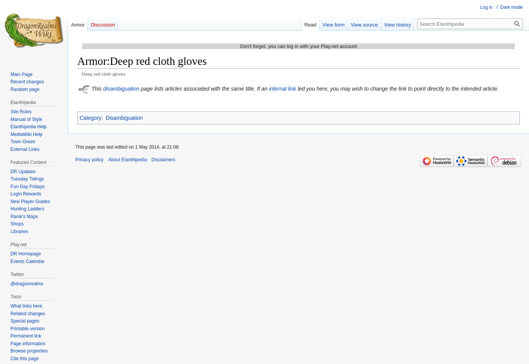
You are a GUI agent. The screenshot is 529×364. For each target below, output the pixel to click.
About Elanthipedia (127, 159)
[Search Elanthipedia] (470, 23)
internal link (282, 89)
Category (90, 118)
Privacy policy (89, 159)
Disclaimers (163, 159)
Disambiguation (124, 118)
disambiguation (121, 89)
